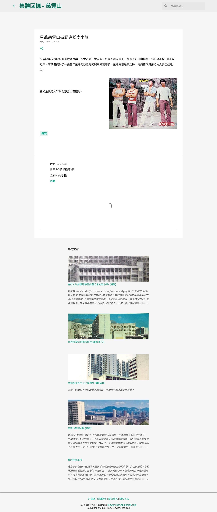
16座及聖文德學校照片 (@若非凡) (86, 341)
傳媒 (44, 133)
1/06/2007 (62, 164)
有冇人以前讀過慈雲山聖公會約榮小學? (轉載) (92, 284)
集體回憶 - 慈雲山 (40, 6)
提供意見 (113, 498)
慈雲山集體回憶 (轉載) (79, 428)
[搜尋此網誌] (187, 6)
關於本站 (124, 498)
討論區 (91, 498)
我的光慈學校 (75, 459)
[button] (42, 48)
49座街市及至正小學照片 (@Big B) (86, 383)
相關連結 (101, 498)
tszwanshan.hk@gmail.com (121, 505)
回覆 (52, 181)
